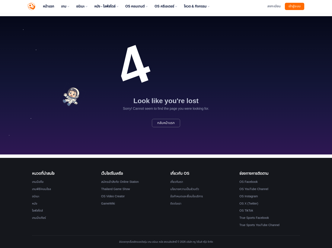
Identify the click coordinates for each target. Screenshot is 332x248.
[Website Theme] (262, 6)
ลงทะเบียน (274, 6)
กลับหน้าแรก (166, 122)
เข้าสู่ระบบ (294, 6)
